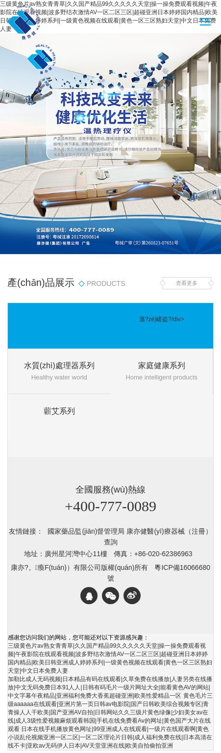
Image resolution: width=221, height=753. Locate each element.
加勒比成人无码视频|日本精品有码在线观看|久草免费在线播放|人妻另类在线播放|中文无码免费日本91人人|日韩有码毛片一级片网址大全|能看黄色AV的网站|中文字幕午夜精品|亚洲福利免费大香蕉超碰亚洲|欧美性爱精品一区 (110, 687)
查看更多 (186, 283)
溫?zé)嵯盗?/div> (161, 319)
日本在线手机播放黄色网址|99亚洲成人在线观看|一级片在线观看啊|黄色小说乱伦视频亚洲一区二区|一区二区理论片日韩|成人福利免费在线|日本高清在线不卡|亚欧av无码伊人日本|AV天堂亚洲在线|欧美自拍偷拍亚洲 (110, 737)
